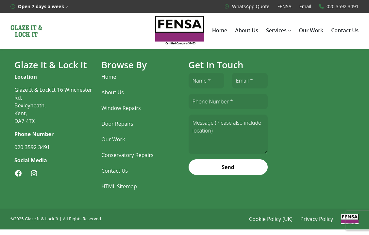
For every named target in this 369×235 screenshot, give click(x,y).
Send (228, 167)
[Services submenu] (290, 30)
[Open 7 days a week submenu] (39, 6)
